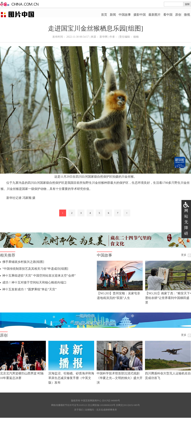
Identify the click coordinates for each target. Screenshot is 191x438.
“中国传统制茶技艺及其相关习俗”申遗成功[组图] (35, 268)
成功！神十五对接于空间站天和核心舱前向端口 (34, 282)
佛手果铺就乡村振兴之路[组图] (23, 261)
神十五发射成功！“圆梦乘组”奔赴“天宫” (29, 289)
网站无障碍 (186, 222)
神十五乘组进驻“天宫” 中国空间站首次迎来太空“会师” (39, 275)
